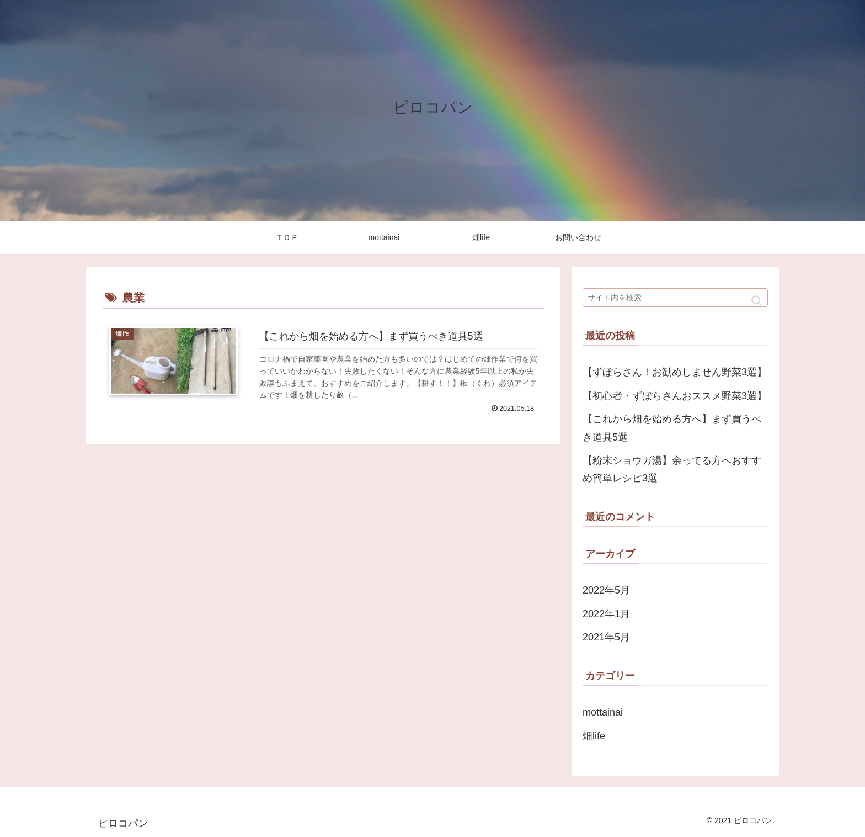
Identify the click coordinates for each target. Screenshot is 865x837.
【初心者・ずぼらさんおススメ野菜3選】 (675, 395)
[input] (675, 297)
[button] (756, 300)
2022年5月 (606, 590)
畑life (594, 735)
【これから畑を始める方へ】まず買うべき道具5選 (672, 428)
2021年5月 (606, 637)
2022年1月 (606, 613)
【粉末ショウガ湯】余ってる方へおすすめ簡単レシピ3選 (672, 469)
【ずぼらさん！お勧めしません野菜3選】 (675, 372)
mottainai (603, 712)
